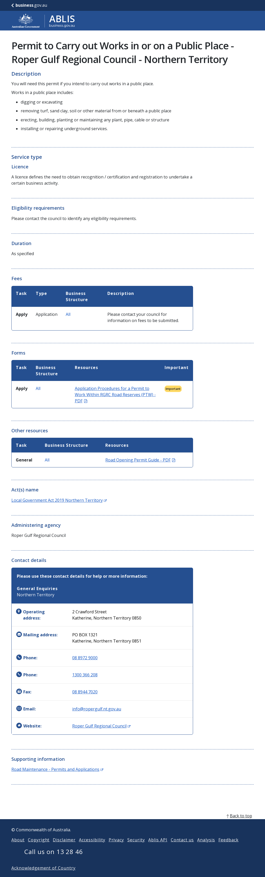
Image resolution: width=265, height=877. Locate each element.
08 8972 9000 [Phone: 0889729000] (85, 658)
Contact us (182, 848)
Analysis (206, 848)
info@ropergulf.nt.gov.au (96, 709)
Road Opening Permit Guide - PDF (140, 460)
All (68, 314)
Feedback (228, 848)
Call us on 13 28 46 (53, 860)
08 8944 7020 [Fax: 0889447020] (85, 692)
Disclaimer (64, 848)
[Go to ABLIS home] (43, 20)
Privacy (116, 848)
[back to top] (132, 824)
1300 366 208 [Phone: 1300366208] (85, 675)
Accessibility (92, 848)
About (18, 848)
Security (136, 848)
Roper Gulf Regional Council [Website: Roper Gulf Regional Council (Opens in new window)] (101, 726)
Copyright (39, 848)
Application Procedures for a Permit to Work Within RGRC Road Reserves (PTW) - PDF (115, 395)
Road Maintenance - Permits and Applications (57, 769)
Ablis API (157, 848)
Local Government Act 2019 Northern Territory (59, 500)
